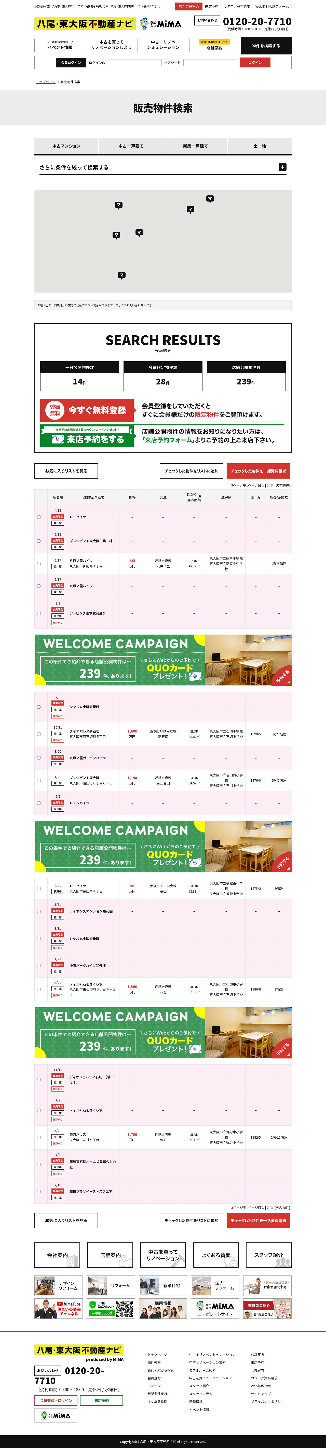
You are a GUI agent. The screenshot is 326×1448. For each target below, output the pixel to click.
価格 (132, 497)
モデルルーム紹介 (202, 1370)
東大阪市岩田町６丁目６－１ (91, 783)
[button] (116, 236)
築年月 (256, 497)
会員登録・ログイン (56, 1400)
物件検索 (154, 1362)
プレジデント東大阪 (84, 777)
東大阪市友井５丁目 (84, 1139)
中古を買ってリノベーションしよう (111, 44)
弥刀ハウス (78, 1134)
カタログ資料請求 (237, 6)
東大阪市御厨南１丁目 (86, 566)
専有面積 (194, 499)
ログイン (154, 1385)
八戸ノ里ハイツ (81, 560)
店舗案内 (214, 44)
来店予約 (211, 6)
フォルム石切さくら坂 (86, 984)
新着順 (58, 497)
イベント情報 (60, 44)
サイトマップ (261, 1393)
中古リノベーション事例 (207, 1362)
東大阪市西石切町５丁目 (88, 736)
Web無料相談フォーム (272, 6)
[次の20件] (282, 485)
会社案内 (257, 1370)
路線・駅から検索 (160, 1370)
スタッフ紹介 (199, 1385)
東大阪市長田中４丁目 (86, 891)
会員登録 (154, 1377)
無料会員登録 (189, 6)
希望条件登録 (157, 1393)
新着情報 (195, 1401)
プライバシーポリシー (267, 1401)
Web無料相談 (261, 1385)
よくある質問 (157, 1401)
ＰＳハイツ (78, 885)
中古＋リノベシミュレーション (163, 44)
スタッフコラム (200, 1393)
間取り (192, 494)
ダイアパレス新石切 (84, 731)
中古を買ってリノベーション (210, 1377)
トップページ (157, 1354)
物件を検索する (266, 45)
